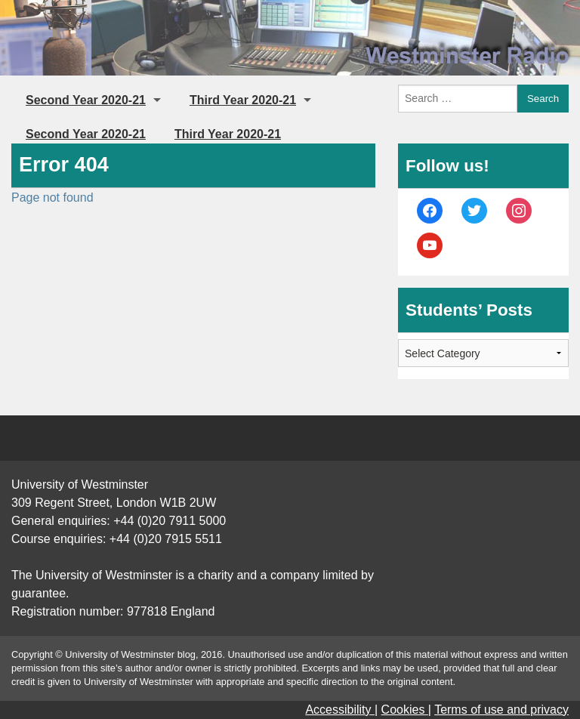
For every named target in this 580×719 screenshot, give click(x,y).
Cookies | (406, 709)
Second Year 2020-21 (86, 100)
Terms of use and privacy (501, 709)
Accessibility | (341, 709)
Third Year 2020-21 (243, 100)
